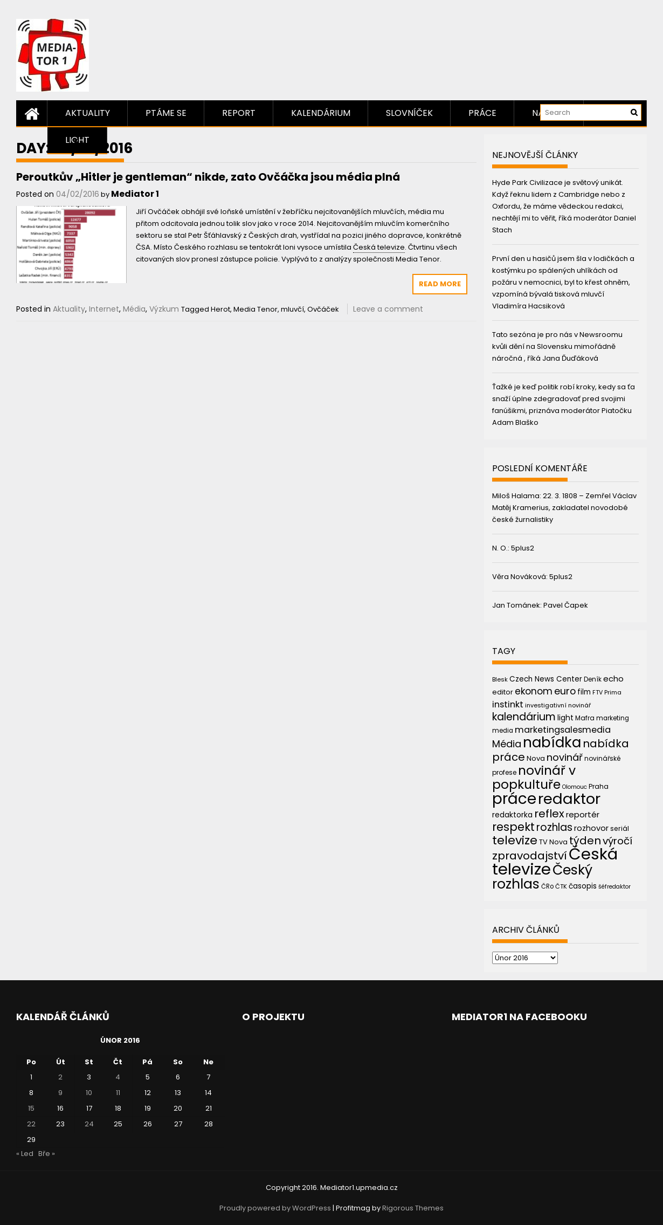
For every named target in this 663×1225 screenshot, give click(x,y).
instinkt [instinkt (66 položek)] (507, 704)
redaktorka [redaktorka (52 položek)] (512, 814)
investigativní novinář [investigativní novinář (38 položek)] (558, 705)
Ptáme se (166, 113)
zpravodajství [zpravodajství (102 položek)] (529, 855)
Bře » (46, 1153)
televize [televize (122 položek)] (514, 840)
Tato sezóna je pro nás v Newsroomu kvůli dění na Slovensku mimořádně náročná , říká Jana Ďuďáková (557, 346)
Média (134, 309)
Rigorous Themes (413, 1208)
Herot (220, 309)
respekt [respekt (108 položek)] (513, 827)
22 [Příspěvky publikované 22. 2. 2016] (31, 1124)
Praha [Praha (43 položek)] (599, 786)
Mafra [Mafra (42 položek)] (585, 717)
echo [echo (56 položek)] (613, 678)
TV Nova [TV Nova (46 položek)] (553, 842)
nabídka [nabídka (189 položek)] (552, 742)
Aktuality (87, 113)
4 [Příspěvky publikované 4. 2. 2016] (117, 1077)
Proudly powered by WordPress (275, 1208)
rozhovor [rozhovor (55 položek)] (591, 828)
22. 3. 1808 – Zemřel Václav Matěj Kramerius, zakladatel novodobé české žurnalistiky (564, 508)
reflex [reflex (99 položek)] (549, 813)
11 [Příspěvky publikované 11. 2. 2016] (118, 1093)
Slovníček (409, 113)
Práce (482, 113)
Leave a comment (388, 309)
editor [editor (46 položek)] (502, 692)
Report (238, 113)
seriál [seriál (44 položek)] (619, 828)
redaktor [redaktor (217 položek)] (569, 798)
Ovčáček (323, 309)
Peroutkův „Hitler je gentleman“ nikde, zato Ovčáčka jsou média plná (208, 176)
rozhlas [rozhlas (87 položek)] (554, 827)
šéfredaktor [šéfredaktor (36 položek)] (614, 887)
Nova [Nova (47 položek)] (536, 758)
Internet (104, 309)
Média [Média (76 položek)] (506, 744)
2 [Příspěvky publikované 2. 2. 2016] (60, 1077)
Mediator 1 (135, 194)
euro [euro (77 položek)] (565, 691)
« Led (24, 1153)
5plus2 (522, 548)
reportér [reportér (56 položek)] (582, 814)
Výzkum (164, 309)
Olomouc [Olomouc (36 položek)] (574, 787)
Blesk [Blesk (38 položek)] (500, 679)
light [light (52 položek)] (565, 717)
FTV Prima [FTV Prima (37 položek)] (606, 693)
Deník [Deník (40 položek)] (593, 679)
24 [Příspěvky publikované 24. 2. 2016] (89, 1124)
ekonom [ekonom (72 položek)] (533, 691)
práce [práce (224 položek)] (514, 798)
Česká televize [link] (379, 247)
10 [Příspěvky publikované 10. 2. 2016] (89, 1093)
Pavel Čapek (565, 605)
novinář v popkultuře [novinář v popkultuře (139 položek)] (534, 777)
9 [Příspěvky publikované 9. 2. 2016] (60, 1093)
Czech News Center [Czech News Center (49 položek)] (545, 679)
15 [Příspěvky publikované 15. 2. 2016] (31, 1108)
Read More (440, 284)
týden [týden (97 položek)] (585, 840)
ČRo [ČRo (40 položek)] (547, 886)
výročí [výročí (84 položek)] (617, 841)
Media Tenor (255, 309)
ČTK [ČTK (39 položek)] (561, 886)
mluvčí (292, 309)
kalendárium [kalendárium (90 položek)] (524, 717)
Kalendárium (320, 113)
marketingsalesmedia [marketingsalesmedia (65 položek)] (563, 730)
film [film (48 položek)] (584, 692)
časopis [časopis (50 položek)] (583, 886)
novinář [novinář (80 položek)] (565, 757)
